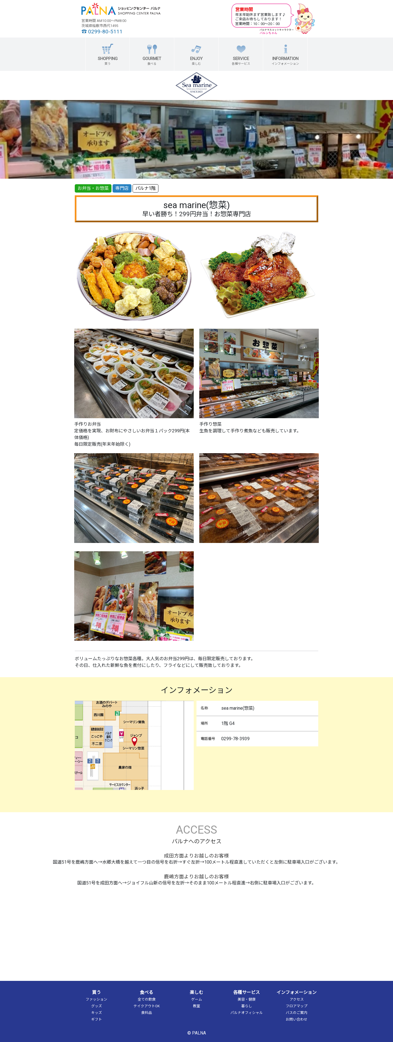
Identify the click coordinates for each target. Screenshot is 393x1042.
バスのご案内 (296, 1013)
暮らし (246, 1006)
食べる (146, 992)
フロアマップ (296, 1006)
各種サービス (246, 992)
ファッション (96, 999)
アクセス (297, 999)
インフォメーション (297, 992)
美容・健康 (247, 999)
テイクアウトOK (146, 1006)
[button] (108, 54)
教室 (196, 1006)
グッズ (96, 1006)
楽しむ (196, 992)
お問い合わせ (296, 1019)
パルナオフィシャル (246, 1013)
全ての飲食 (147, 999)
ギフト (96, 1019)
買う (96, 992)
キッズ (96, 1013)
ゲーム (196, 999)
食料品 (146, 1013)
